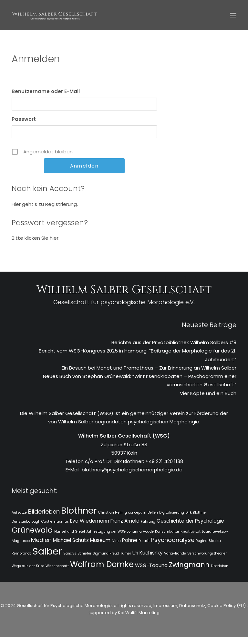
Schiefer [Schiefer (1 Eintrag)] (84, 553)
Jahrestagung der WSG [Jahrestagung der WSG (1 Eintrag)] (106, 531)
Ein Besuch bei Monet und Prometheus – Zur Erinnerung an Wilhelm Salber (149, 367)
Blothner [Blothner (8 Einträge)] (79, 510)
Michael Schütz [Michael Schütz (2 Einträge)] (71, 540)
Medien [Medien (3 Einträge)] (41, 540)
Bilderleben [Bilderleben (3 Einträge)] (44, 511)
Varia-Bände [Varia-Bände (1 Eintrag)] (175, 553)
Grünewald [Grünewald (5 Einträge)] (32, 530)
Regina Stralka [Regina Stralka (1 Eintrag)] (208, 540)
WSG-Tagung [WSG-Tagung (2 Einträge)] (151, 565)
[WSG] (54, 15)
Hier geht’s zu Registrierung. (45, 204)
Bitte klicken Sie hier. (35, 238)
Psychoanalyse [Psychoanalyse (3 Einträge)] (172, 540)
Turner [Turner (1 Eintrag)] (125, 553)
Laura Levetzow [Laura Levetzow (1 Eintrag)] (215, 531)
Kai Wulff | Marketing (139, 613)
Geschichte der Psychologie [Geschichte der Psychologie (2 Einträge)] (190, 520)
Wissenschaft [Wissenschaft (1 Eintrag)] (57, 566)
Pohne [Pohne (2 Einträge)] (129, 540)
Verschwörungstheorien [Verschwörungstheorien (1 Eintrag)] (207, 553)
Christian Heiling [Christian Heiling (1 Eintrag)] (112, 512)
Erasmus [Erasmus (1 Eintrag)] (61, 521)
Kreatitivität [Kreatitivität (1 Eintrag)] (191, 531)
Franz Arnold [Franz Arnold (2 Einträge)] (125, 520)
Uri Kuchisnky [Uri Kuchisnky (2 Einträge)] (147, 552)
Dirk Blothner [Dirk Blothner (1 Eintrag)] (196, 512)
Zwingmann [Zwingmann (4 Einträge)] (189, 564)
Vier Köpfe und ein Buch (208, 393)
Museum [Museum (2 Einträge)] (100, 540)
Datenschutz (192, 606)
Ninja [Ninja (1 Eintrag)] (116, 540)
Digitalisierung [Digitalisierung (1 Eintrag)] (171, 512)
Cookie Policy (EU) (227, 606)
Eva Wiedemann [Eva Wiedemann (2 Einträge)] (89, 520)
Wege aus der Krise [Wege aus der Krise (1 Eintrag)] (28, 566)
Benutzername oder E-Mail (46, 91)
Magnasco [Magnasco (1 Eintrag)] (21, 540)
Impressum (164, 606)
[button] (233, 15)
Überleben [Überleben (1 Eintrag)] (219, 566)
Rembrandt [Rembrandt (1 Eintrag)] (21, 553)
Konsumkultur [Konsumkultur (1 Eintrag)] (167, 531)
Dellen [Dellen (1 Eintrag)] (153, 512)
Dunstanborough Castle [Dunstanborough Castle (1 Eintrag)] (32, 521)
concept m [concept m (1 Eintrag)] (137, 512)
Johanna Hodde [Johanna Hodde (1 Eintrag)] (140, 531)
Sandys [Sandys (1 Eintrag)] (69, 553)
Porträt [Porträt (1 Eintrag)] (144, 540)
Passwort (24, 119)
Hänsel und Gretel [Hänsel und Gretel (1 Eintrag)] (69, 531)
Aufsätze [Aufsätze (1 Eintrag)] (19, 512)
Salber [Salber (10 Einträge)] (47, 551)
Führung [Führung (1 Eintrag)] (148, 521)
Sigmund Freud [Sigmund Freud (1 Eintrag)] (106, 553)
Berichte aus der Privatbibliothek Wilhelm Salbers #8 (173, 342)
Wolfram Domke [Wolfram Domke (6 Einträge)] (102, 564)
